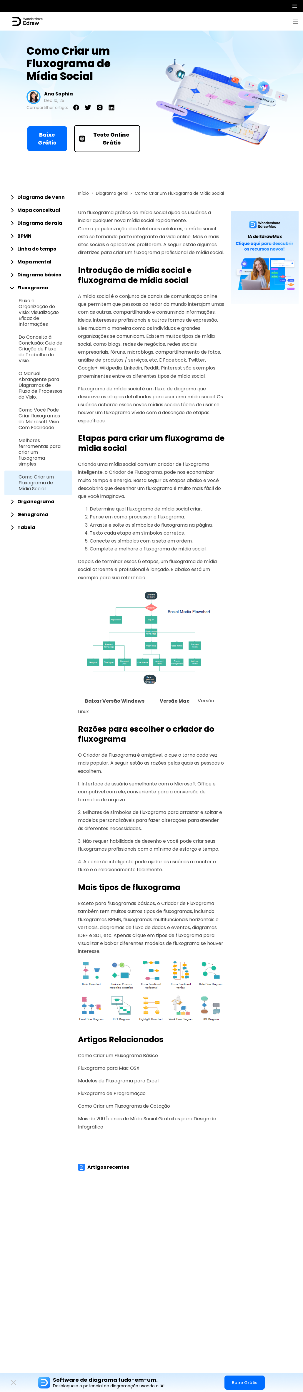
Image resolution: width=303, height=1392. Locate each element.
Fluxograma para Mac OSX (108, 1068)
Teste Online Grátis (104, 138)
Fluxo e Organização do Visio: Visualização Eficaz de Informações (39, 312)
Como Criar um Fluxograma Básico (118, 1055)
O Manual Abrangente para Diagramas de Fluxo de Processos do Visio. (40, 385)
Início (83, 193)
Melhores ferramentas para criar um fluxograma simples (40, 452)
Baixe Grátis (47, 138)
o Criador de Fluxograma (133, 472)
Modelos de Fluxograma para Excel (118, 1080)
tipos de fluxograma (179, 935)
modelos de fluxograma (172, 943)
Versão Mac (174, 701)
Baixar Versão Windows (114, 701)
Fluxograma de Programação (112, 1093)
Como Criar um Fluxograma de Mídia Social (36, 483)
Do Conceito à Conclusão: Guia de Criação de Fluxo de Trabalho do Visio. (40, 349)
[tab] (38, 197)
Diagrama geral (112, 193)
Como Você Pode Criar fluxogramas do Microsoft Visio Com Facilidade (39, 419)
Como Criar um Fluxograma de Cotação (124, 1106)
